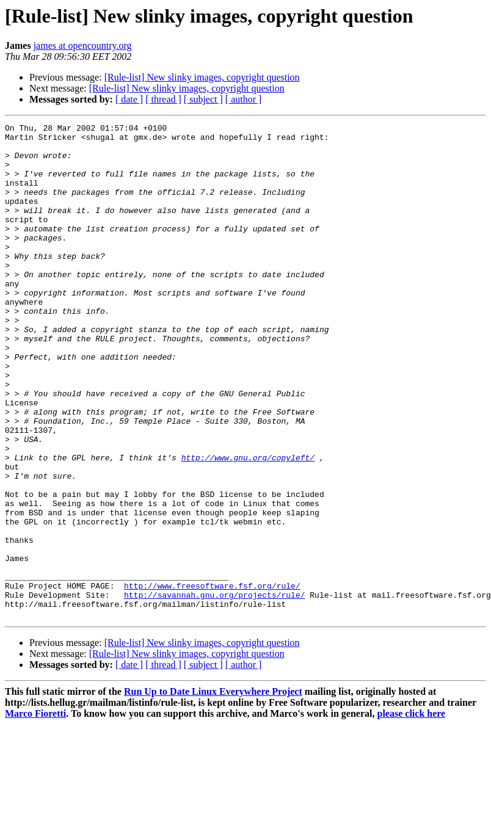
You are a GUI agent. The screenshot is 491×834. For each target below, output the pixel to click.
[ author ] (243, 99)
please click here (411, 812)
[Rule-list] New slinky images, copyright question (202, 77)
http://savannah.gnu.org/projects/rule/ (214, 689)
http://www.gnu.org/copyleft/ (248, 525)
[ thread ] (163, 99)
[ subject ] (203, 99)
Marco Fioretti (35, 812)
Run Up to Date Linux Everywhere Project (213, 790)
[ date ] (129, 99)
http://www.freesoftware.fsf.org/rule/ (212, 678)
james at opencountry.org (83, 45)
